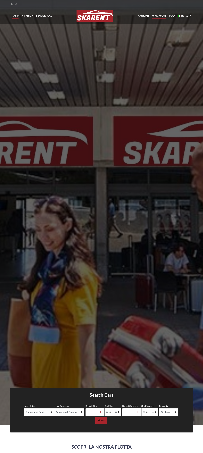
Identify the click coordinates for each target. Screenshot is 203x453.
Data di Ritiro (91, 406)
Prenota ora (44, 16)
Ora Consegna (147, 406)
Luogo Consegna (61, 406)
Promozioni (159, 16)
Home (15, 16)
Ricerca (101, 420)
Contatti (143, 16)
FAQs (172, 16)
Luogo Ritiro (29, 406)
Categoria (163, 406)
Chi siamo (27, 16)
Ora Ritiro (108, 406)
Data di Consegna (130, 406)
